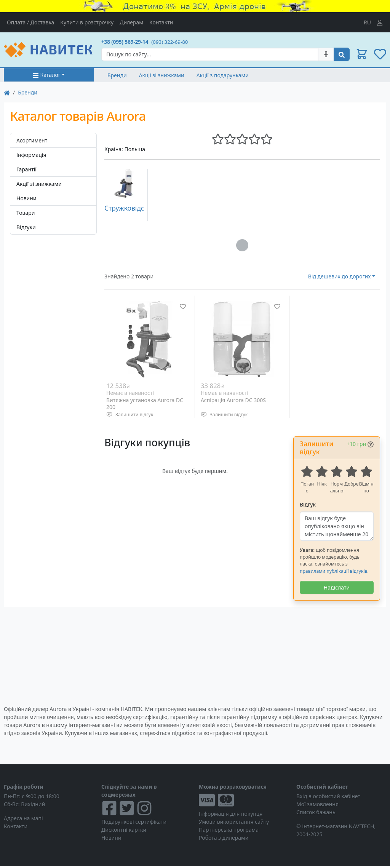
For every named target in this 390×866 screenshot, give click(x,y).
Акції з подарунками (223, 75)
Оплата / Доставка (30, 22)
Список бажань (316, 812)
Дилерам (131, 22)
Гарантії (26, 169)
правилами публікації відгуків (333, 571)
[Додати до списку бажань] (182, 306)
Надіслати (337, 587)
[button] (362, 54)
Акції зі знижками (161, 75)
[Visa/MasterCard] (244, 800)
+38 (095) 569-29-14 (124, 41)
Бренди (117, 75)
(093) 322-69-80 (169, 41)
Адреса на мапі (23, 818)
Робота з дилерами (223, 837)
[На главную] (7, 92)
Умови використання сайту (234, 821)
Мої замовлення (317, 804)
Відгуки (26, 227)
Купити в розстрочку (86, 22)
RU (367, 22)
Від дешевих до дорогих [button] (339, 276)
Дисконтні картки (123, 829)
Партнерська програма (229, 829)
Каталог (47, 74)
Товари (25, 212)
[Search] (209, 54)
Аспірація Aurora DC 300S (233, 400)
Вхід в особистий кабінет (328, 796)
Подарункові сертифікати (133, 821)
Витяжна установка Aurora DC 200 (144, 403)
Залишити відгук (134, 414)
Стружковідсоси (129, 208)
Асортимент (31, 140)
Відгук (308, 504)
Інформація (31, 154)
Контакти (161, 22)
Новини (26, 198)
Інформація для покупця (230, 813)
